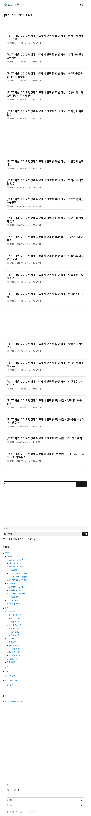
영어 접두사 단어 (11, 680)
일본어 (9, 805)
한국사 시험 (9, 608)
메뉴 (82, 5)
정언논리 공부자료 (13, 604)
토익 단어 (8, 671)
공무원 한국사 (12, 659)
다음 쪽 (84, 484)
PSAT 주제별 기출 (13, 600)
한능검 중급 (15, 632)
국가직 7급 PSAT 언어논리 (18, 573)
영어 (8, 795)
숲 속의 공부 (11, 4)
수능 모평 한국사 (15, 645)
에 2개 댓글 (36, 442)
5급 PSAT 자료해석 (16, 566)
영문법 (7, 667)
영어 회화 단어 (10, 676)
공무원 (9, 800)
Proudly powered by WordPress (26, 812)
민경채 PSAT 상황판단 (17, 590)
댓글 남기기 (36, 43)
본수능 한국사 (14, 642)
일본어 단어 (9, 685)
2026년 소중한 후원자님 (14, 701)
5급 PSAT (10, 556)
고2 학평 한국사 (14, 652)
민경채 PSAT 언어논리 (17, 587)
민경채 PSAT (11, 583)
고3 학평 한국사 (14, 649)
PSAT (7, 553)
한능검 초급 (15, 628)
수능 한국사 (11, 638)
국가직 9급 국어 (12, 597)
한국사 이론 (11, 662)
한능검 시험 (11, 611)
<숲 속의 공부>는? (13, 790)
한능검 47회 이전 (15, 625)
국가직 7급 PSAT (13, 570)
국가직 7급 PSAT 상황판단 (18, 577)
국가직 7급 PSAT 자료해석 (18, 580)
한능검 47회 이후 (15, 615)
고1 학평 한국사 (14, 655)
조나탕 (12, 43)
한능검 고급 (15, 635)
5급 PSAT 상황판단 (16, 563)
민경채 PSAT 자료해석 (17, 593)
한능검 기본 (15, 618)
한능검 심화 (15, 622)
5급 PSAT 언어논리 (16, 560)
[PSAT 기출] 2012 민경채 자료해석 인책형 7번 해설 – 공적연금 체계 (44, 438)
